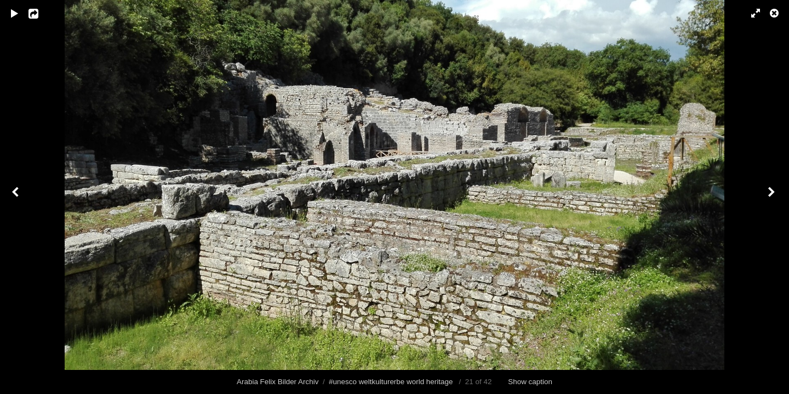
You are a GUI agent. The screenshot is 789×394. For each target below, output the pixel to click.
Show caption (530, 382)
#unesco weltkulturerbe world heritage (391, 382)
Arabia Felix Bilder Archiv (277, 382)
